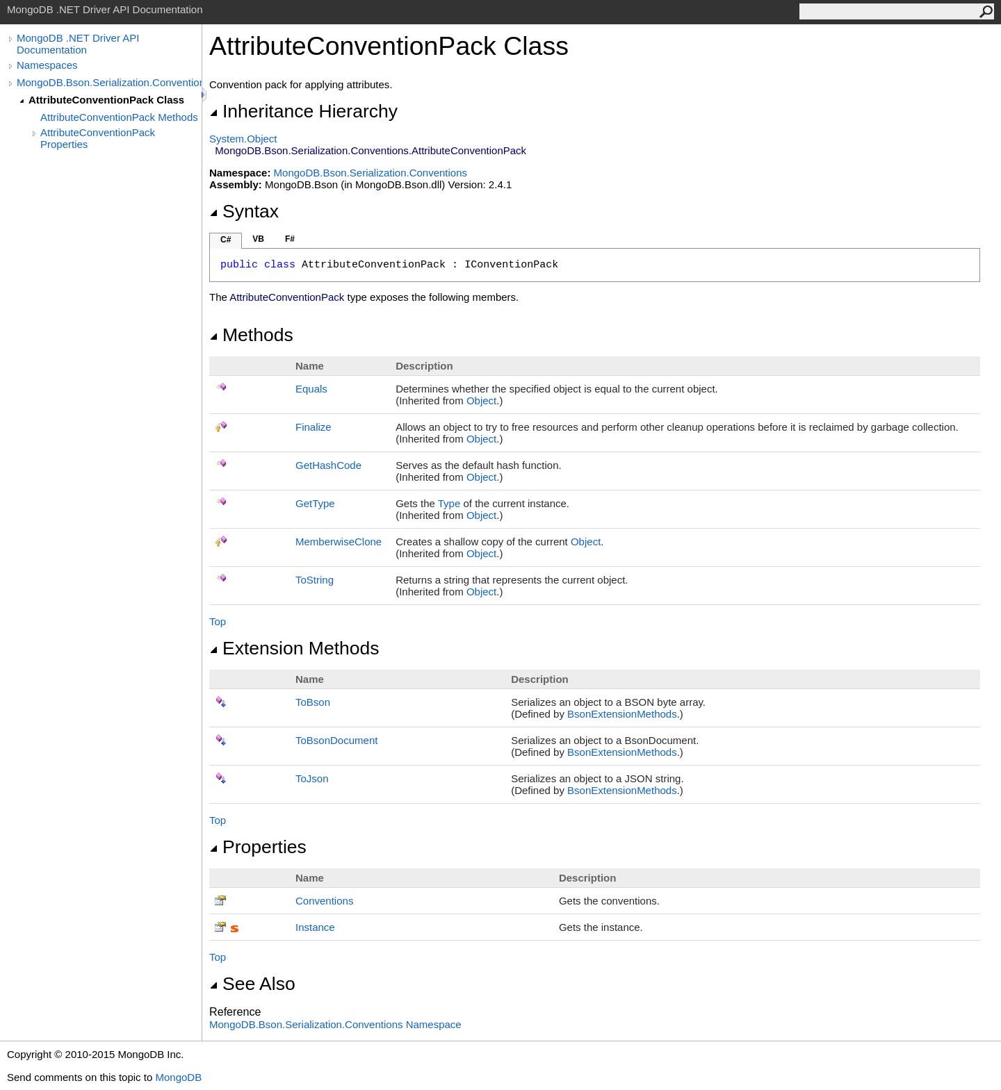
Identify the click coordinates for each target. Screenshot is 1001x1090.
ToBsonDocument (336, 740)
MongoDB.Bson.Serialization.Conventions (109, 82)
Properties (258, 846)
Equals (311, 389)
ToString (314, 580)
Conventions (324, 901)
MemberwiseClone (338, 541)
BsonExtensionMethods (622, 714)
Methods (251, 334)
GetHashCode (328, 465)
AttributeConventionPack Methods (119, 117)
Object (481, 400)
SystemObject (243, 138)
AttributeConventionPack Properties (97, 138)
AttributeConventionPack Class (106, 100)
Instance (315, 927)
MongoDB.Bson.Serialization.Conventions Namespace (335, 1024)
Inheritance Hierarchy (303, 111)
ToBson (312, 702)
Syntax (244, 211)
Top (217, 621)
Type (449, 503)
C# (225, 240)
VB (258, 239)
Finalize (313, 427)
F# (290, 239)
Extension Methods (294, 648)
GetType (315, 503)
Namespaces (47, 65)
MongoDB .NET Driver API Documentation (78, 44)
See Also (252, 983)
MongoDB (178, 1077)
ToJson (312, 778)
